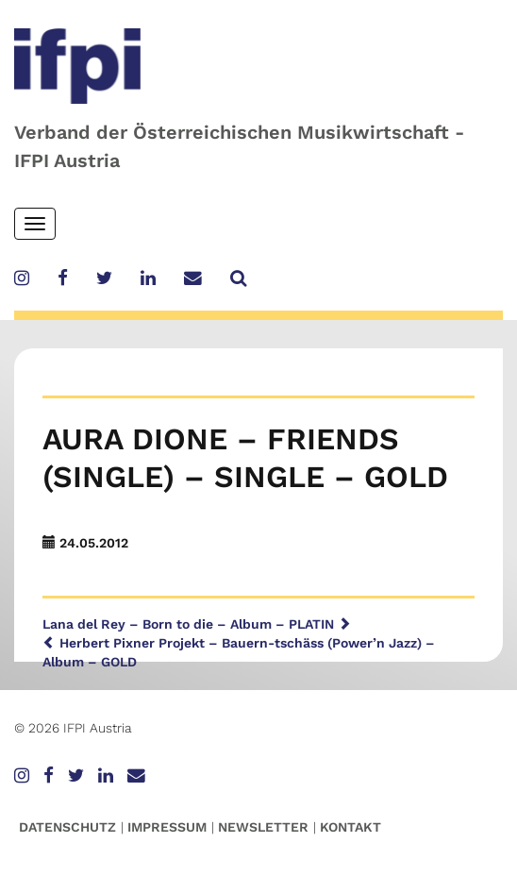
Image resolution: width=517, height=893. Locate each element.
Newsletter (263, 826)
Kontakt (350, 826)
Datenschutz (67, 826)
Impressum (167, 826)
